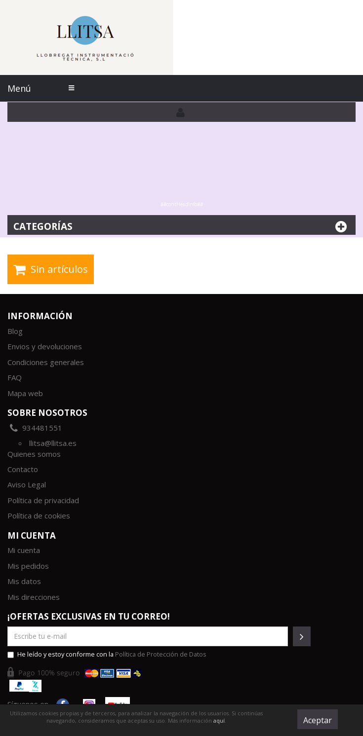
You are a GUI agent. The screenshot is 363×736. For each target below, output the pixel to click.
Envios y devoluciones (44, 346)
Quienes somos (34, 454)
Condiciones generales (45, 362)
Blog (15, 331)
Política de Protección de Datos (160, 654)
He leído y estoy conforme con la (106, 654)
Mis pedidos (28, 566)
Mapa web (25, 393)
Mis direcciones (33, 597)
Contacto (22, 469)
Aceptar (317, 720)
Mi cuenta (23, 550)
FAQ (14, 377)
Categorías (181, 226)
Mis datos (24, 581)
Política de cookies (38, 515)
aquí (219, 720)
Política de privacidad (43, 500)
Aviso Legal (26, 484)
